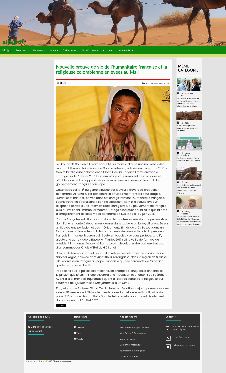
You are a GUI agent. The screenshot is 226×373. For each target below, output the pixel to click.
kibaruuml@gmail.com (184, 345)
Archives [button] (107, 50)
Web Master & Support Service (134, 327)
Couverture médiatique (131, 345)
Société (53, 50)
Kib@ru (6, 50)
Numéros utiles (125, 50)
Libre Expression (90, 50)
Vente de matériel (128, 339)
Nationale (39, 50)
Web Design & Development (133, 333)
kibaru (62, 82)
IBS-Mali (42, 361)
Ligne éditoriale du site (40, 326)
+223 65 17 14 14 (182, 337)
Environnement (70, 50)
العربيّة (221, 43)
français (214, 43)
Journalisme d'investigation (132, 351)
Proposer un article (129, 356)
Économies (22, 50)
